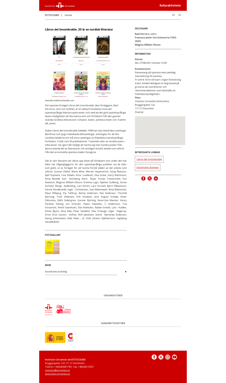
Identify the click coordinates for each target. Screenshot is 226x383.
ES (173, 15)
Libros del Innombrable (149, 159)
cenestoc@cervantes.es (57, 370)
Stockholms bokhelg (56, 271)
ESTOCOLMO (52, 15)
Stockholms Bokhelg (147, 167)
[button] (160, 128)
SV (179, 15)
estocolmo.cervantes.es (57, 374)
